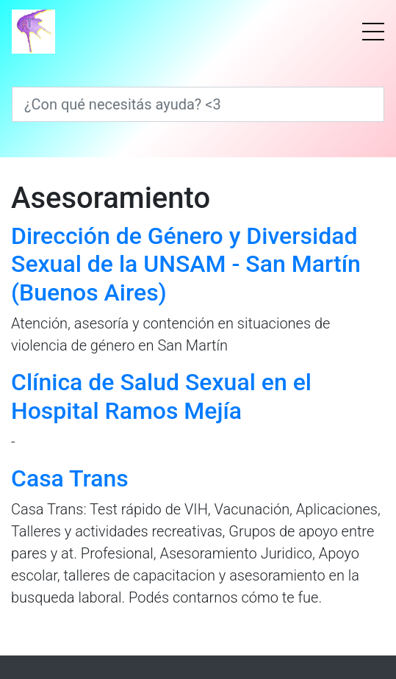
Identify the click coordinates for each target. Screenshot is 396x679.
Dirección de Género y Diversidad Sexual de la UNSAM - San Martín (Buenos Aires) (186, 264)
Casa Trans (70, 478)
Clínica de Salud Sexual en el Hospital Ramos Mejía (161, 396)
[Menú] (373, 32)
